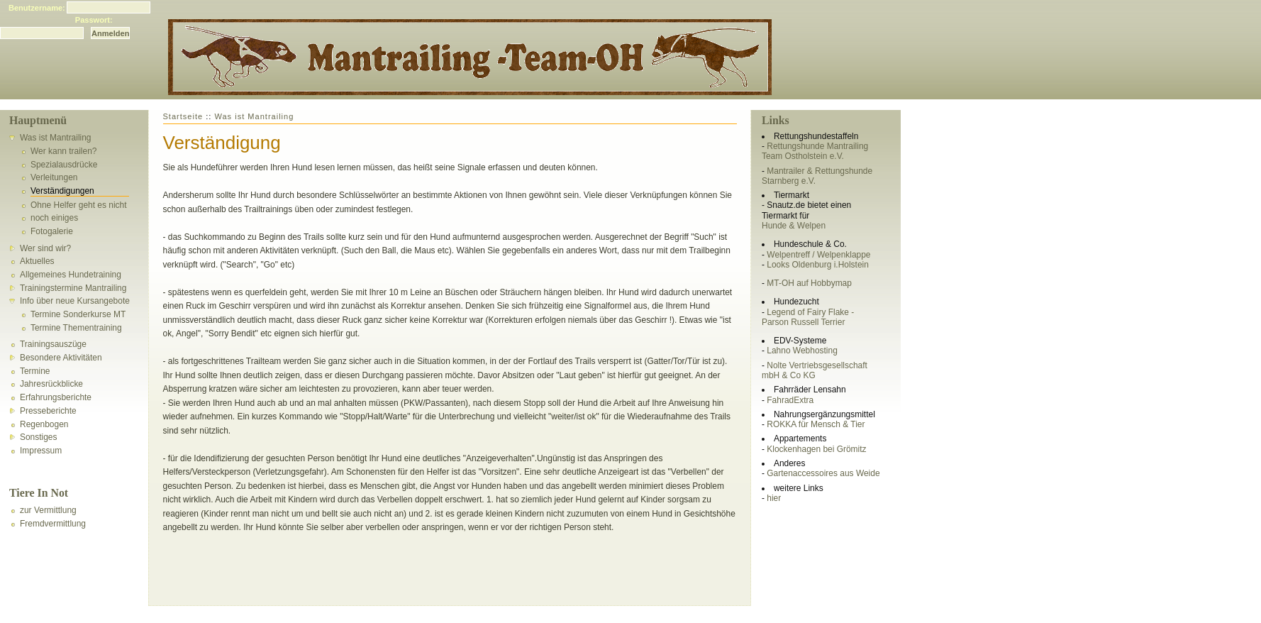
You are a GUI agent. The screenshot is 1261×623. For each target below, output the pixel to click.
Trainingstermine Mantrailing (73, 288)
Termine (35, 371)
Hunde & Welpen (794, 226)
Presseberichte (48, 411)
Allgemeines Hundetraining (70, 275)
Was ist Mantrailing (55, 138)
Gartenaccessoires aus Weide (823, 473)
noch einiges (54, 218)
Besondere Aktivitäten (61, 358)
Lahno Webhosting (802, 350)
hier (774, 498)
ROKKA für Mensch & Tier (816, 424)
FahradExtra (790, 400)
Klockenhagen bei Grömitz (816, 449)
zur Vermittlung (48, 510)
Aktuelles (37, 261)
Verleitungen (53, 177)
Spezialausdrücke (63, 165)
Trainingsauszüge (53, 344)
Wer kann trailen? (63, 151)
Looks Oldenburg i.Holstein (818, 265)
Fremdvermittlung (53, 524)
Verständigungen (62, 191)
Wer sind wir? (45, 248)
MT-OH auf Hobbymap (809, 283)
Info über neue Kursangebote (75, 301)
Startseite (183, 116)
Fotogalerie (51, 231)
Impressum (41, 451)
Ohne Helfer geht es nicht (78, 205)
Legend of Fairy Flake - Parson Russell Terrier (808, 317)
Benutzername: (37, 8)
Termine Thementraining (76, 328)
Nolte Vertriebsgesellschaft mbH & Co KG (814, 370)
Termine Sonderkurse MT (78, 314)
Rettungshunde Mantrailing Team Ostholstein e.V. (815, 151)
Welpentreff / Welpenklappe (818, 255)
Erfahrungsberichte (55, 397)
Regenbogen (44, 424)
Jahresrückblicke (51, 384)
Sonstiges (38, 437)
